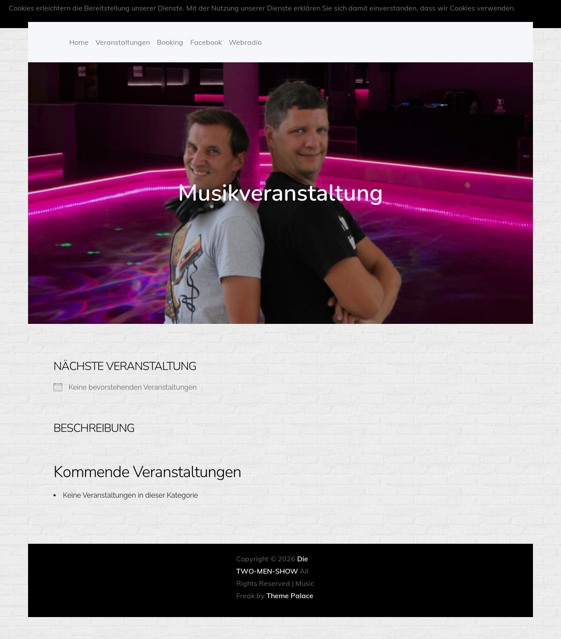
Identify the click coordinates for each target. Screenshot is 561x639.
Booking (170, 42)
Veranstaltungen (123, 42)
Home (79, 42)
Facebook (206, 42)
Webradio (245, 42)
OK (313, 20)
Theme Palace (289, 595)
